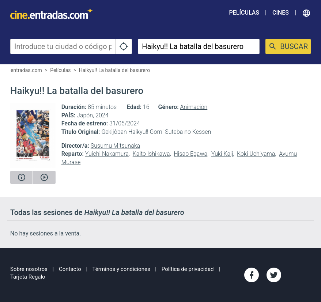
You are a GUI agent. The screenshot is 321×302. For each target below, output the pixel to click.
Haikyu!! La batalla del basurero (114, 70)
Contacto (70, 269)
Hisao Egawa (191, 153)
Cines (280, 12)
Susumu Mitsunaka (115, 145)
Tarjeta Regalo (27, 276)
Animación (194, 106)
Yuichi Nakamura (107, 153)
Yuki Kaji (222, 153)
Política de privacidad (188, 269)
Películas (244, 12)
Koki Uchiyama (256, 153)
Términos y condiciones (121, 269)
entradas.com (26, 70)
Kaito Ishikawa (151, 153)
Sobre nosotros (29, 269)
